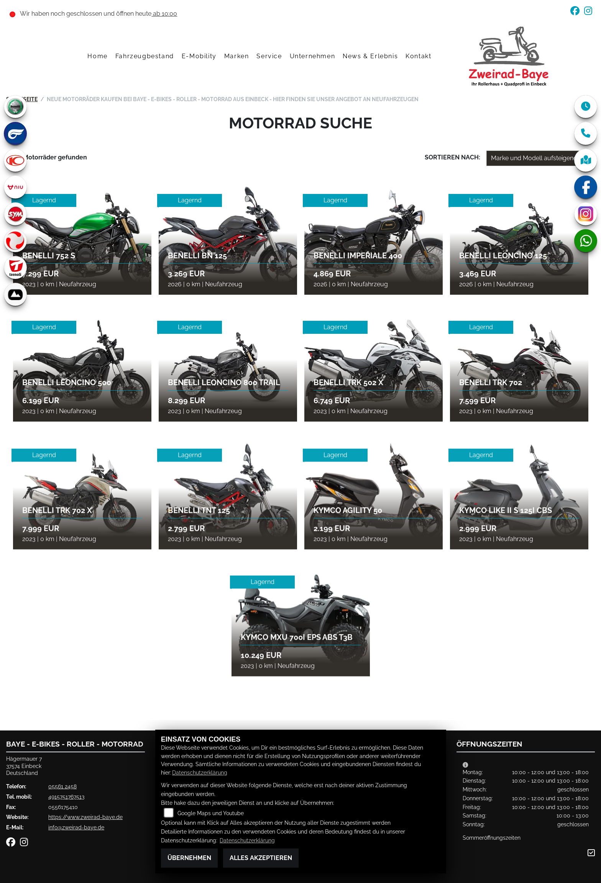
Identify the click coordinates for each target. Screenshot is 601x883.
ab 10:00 (164, 13)
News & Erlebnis (370, 56)
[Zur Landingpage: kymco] (15, 160)
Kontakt (418, 56)
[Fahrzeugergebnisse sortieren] (536, 158)
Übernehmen (189, 858)
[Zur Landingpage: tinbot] (15, 240)
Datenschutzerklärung (199, 772)
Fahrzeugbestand (144, 56)
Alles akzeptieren (261, 858)
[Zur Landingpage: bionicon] (15, 294)
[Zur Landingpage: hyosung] (15, 133)
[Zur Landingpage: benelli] (15, 106)
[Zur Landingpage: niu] (15, 187)
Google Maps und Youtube (210, 813)
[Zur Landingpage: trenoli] (15, 267)
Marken (236, 56)
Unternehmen (312, 56)
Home (97, 56)
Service (269, 56)
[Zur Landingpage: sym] (15, 213)
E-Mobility (199, 56)
